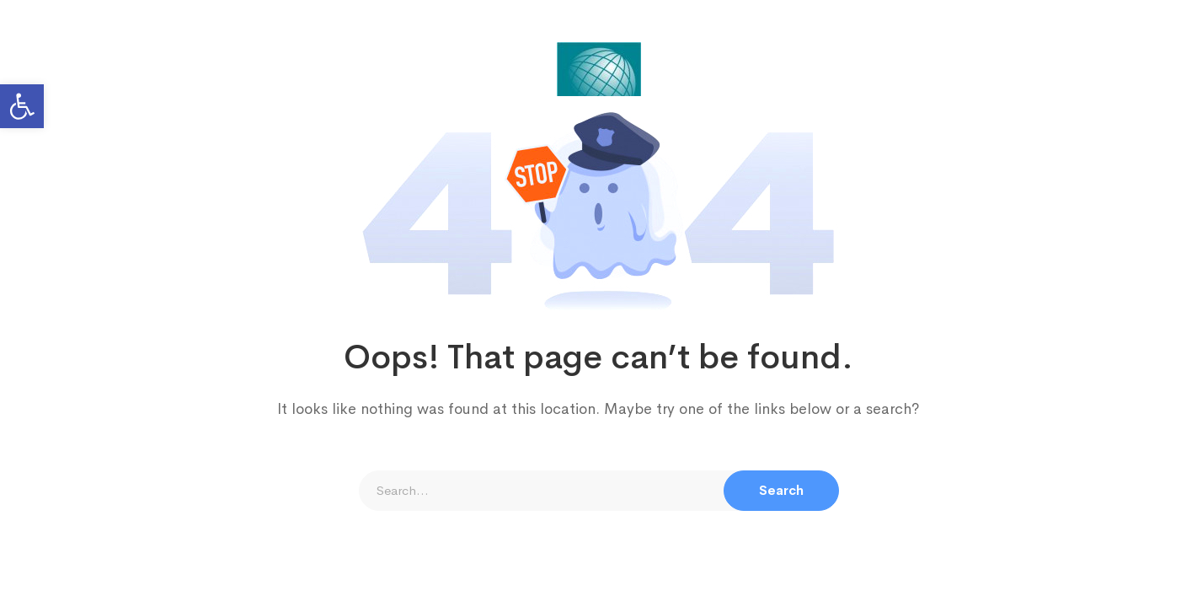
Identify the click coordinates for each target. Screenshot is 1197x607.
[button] (22, 106)
